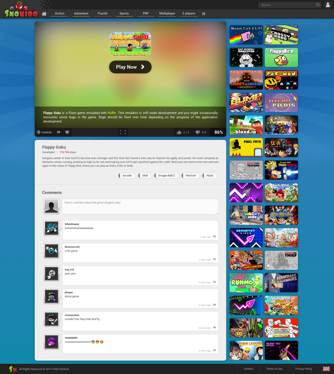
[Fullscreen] (123, 132)
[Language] (326, 369)
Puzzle (103, 13)
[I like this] (183, 132)
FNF (146, 13)
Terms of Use (274, 368)
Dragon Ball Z (166, 175)
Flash (210, 175)
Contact (248, 368)
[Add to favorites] (67, 132)
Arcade (127, 175)
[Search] (318, 5)
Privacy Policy (303, 368)
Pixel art (191, 175)
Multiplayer (167, 13)
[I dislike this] (201, 132)
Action (59, 13)
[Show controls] (44, 132)
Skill (145, 175)
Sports (124, 13)
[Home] (44, 14)
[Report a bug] (58, 132)
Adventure (81, 13)
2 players (188, 13)
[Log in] (328, 5)
